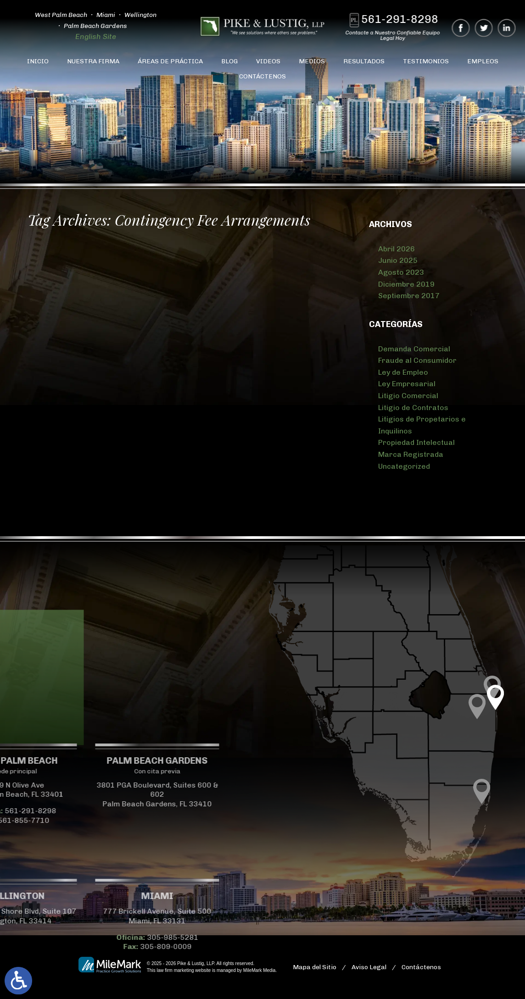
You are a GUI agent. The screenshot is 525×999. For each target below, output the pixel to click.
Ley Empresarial (407, 383)
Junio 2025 (398, 260)
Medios (312, 61)
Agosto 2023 (401, 272)
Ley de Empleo (403, 372)
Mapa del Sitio (314, 967)
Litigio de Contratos (413, 407)
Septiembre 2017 (409, 295)
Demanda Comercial (414, 348)
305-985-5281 (77, 937)
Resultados (364, 61)
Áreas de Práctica (170, 61)
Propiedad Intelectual (416, 442)
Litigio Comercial (408, 395)
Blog (229, 61)
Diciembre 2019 (406, 284)
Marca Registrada (410, 454)
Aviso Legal (369, 967)
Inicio (38, 61)
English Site (92, 36)
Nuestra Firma (93, 61)
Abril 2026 (396, 248)
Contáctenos (262, 76)
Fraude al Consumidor (417, 360)
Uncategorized (404, 466)
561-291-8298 (403, 19)
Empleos (482, 61)
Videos (268, 61)
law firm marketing (175, 970)
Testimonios (426, 61)
